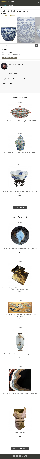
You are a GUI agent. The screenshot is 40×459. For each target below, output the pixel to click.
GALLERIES (11, 5)
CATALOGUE (3, 5)
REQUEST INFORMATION (9, 58)
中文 (38, 2)
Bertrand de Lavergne (16, 64)
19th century (7, 87)
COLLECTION (15, 73)
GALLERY (10, 73)
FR (34, 2)
